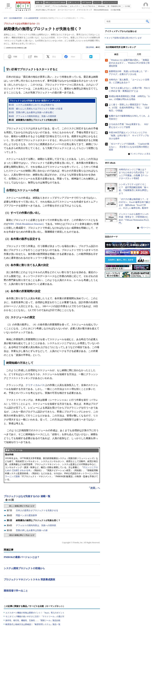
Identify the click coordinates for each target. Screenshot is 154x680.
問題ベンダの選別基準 (26, 515)
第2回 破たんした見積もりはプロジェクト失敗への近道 (36, 109)
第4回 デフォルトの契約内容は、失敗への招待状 (32, 116)
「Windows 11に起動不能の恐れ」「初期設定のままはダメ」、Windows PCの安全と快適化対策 (129, 63)
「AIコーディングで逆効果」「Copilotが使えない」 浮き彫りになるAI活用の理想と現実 (129, 147)
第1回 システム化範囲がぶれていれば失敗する (31, 105)
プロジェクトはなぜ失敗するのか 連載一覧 (27, 496)
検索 (147, 21)
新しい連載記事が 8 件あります (22, 506)
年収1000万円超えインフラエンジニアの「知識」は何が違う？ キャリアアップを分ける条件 (129, 135)
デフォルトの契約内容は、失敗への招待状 (36, 525)
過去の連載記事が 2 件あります (22, 535)
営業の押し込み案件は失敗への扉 (32, 530)
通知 (36, 57)
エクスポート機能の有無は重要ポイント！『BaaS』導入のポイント (34, 613)
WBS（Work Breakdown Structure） (27, 224)
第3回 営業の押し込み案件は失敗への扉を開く (31, 112)
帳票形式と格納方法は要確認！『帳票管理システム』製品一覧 (32, 624)
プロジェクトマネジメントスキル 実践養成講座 (29, 579)
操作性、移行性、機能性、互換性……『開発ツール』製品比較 (32, 620)
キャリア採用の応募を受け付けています (124, 38)
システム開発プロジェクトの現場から (24, 568)
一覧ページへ (144, 228)
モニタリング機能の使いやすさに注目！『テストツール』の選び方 (34, 616)
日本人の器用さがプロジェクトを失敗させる (37, 510)
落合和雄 (90, 47)
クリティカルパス (35, 385)
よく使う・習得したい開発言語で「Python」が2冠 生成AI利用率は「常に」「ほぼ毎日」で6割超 (129, 107)
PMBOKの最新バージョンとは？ (21, 557)
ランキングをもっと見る (140, 154)
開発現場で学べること (16, 590)
